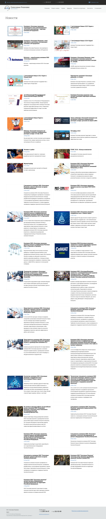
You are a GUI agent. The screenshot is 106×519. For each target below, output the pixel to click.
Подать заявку (55, 8)
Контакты (90, 8)
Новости (69, 8)
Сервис (63, 8)
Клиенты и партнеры (79, 8)
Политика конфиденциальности (80, 511)
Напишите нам (94, 2)
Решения (47, 8)
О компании (98, 8)
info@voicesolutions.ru (44, 514)
